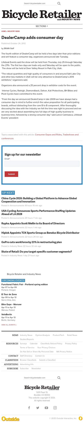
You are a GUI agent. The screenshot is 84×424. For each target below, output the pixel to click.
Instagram (55, 407)
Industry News (13, 31)
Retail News (72, 335)
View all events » (8, 325)
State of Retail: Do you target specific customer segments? (36, 251)
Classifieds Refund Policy (51, 343)
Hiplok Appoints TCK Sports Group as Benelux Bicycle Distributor (40, 233)
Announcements (17, 205)
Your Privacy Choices (46, 347)
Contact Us (40, 356)
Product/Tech (58, 335)
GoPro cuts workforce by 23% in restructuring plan (31, 242)
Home (3, 31)
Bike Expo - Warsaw (11, 304)
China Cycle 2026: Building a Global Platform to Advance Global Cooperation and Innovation (39, 199)
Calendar (34, 343)
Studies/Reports (27, 339)
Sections (42, 26)
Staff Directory (26, 356)
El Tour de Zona (9, 294)
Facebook (29, 407)
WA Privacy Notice (64, 351)
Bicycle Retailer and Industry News (24, 274)
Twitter (37, 407)
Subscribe (24, 368)
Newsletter (36, 368)
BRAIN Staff (9, 48)
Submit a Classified (47, 360)
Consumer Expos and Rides (48, 134)
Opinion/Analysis (42, 335)
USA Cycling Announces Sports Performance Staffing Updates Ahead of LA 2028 (38, 212)
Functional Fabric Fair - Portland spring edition (24, 284)
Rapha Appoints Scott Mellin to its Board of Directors (33, 223)
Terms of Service (27, 347)
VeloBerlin (6, 314)
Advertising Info (27, 364)
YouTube (46, 407)
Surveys (23, 343)
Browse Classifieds (28, 360)
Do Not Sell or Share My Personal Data (36, 351)
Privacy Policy (71, 343)
